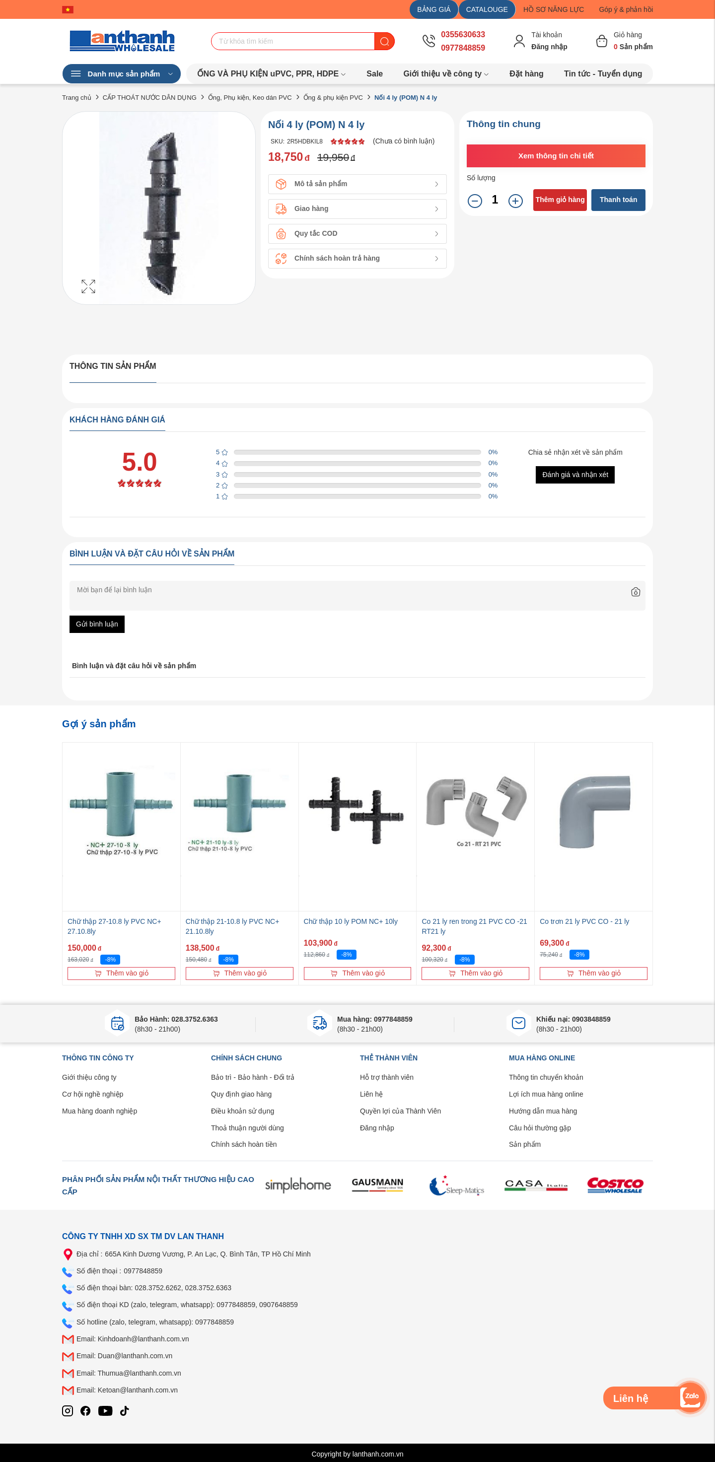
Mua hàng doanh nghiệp (99, 1111)
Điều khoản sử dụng (242, 1111)
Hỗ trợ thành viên (387, 1077)
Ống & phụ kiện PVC (333, 97)
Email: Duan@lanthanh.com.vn (124, 1356)
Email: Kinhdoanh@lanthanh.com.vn (132, 1339)
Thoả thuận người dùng (247, 1128)
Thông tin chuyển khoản (546, 1077)
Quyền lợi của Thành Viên (400, 1111)
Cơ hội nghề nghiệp (92, 1094)
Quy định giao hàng (241, 1094)
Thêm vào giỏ (121, 973)
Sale (374, 74)
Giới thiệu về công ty (446, 74)
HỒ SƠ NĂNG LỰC (553, 9)
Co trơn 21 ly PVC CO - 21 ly (584, 921)
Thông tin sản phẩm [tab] (113, 366)
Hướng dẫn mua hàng (543, 1111)
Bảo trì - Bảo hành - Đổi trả (252, 1077)
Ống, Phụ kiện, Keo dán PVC (250, 97)
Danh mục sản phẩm (121, 74)
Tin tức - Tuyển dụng (603, 74)
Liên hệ (371, 1094)
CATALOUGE (487, 9)
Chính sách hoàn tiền (244, 1144)
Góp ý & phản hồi (626, 9)
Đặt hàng (526, 74)
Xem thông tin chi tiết (556, 155)
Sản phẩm (525, 1144)
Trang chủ (76, 97)
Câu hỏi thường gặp (540, 1128)
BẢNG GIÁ (433, 9)
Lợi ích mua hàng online (546, 1094)
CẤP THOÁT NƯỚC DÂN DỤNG (150, 97)
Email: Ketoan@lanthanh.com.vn (127, 1390)
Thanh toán (618, 200)
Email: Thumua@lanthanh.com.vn (128, 1373)
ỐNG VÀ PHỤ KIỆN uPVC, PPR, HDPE (272, 74)
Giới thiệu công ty (89, 1077)
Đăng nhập (377, 1128)
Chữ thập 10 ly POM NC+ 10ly (351, 921)
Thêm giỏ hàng (560, 200)
